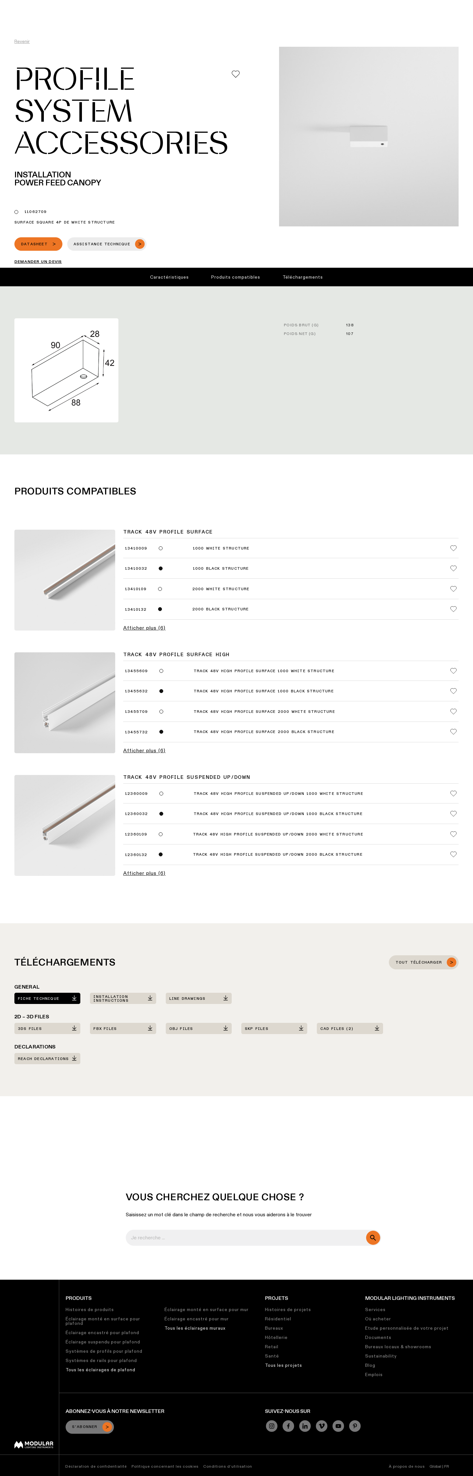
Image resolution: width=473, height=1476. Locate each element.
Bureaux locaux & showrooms (398, 1347)
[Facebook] (288, 1426)
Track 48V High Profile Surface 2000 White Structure (264, 712)
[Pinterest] (355, 1426)
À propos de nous (407, 1466)
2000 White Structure (221, 589)
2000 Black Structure (220, 609)
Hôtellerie (276, 1337)
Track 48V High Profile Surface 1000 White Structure (264, 671)
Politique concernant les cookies (165, 1466)
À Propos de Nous (349, 5)
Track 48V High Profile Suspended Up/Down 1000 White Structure (278, 794)
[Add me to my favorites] (236, 74)
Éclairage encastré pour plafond (102, 1332)
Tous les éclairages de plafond (100, 1370)
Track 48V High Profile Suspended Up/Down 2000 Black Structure (278, 855)
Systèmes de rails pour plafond (101, 1360)
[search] (373, 1238)
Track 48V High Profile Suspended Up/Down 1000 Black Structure (278, 814)
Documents (378, 1337)
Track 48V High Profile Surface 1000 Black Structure (264, 691)
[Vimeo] (321, 1426)
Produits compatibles (235, 277)
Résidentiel (278, 1319)
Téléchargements (303, 277)
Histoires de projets (288, 1309)
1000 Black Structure (221, 569)
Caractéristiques (169, 277)
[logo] (18, 16)
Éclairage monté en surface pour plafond (103, 1321)
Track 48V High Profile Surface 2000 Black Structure (264, 732)
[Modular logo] (33, 1447)
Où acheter (378, 1319)
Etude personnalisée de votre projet (407, 1328)
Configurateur (183, 5)
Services (375, 1309)
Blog (370, 1365)
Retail (271, 1347)
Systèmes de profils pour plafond (104, 1351)
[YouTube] (338, 1426)
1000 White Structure (221, 548)
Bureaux (274, 1328)
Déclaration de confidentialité (96, 1466)
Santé (272, 1356)
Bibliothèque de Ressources (237, 5)
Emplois (314, 5)
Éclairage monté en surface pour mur (206, 1309)
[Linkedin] (305, 1426)
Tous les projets (283, 1365)
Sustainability (381, 1356)
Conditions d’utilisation (227, 1466)
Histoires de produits (90, 1309)
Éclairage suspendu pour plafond (103, 1342)
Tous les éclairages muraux (195, 1328)
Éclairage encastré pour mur (196, 1319)
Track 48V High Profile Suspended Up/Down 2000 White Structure (278, 834)
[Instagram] (271, 1426)
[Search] (437, 17)
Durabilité (287, 5)
